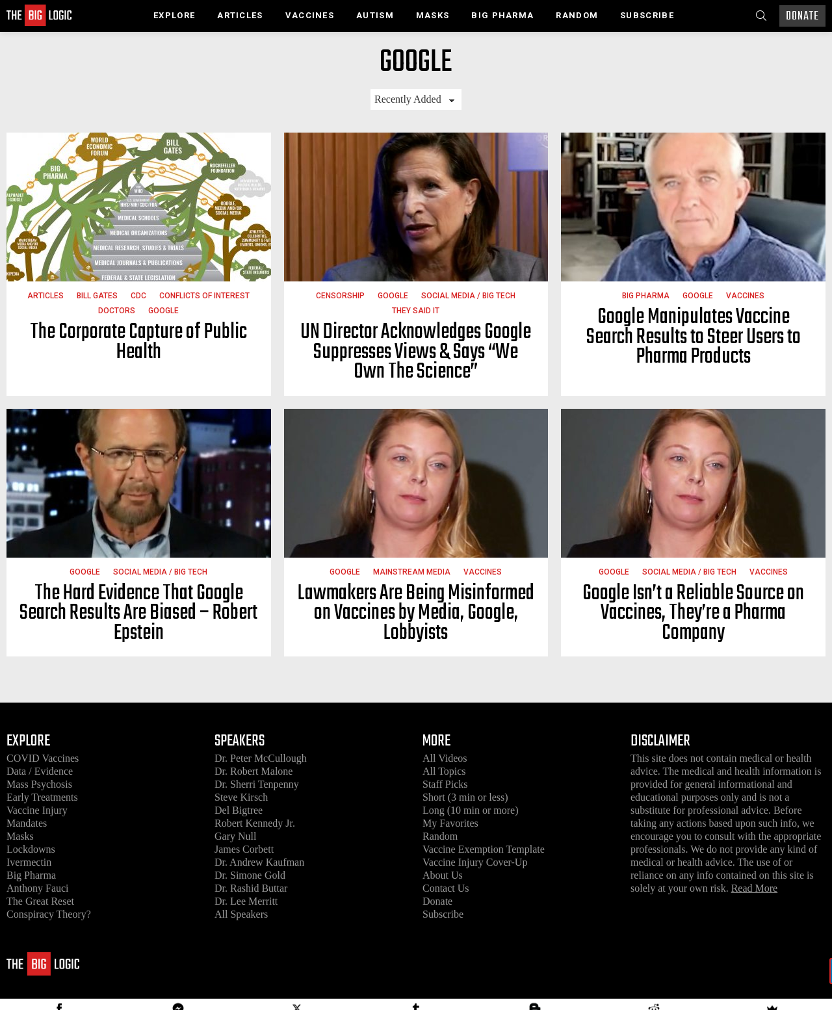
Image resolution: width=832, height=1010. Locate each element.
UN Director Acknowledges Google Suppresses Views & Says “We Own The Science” (415, 352)
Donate (802, 16)
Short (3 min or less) (465, 797)
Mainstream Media (411, 571)
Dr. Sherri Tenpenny (256, 784)
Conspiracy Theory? (48, 914)
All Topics (444, 771)
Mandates (26, 823)
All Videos (444, 758)
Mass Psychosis (39, 784)
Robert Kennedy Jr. (254, 823)
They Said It (415, 310)
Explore (174, 15)
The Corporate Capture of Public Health (138, 342)
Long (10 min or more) (470, 810)
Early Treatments (42, 797)
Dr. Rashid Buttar (250, 888)
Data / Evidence (39, 771)
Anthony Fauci (37, 888)
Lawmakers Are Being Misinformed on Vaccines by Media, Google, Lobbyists (416, 613)
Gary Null (235, 836)
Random (577, 15)
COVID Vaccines (42, 758)
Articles (240, 15)
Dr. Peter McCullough (260, 758)
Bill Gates (97, 295)
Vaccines (309, 15)
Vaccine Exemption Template (483, 849)
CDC (138, 295)
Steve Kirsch (241, 797)
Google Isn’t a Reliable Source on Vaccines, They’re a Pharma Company (693, 613)
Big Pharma (502, 15)
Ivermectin (28, 862)
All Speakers (241, 914)
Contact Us (445, 888)
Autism (375, 15)
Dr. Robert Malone (253, 771)
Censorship (340, 295)
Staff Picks (444, 784)
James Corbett (244, 849)
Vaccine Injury (37, 810)
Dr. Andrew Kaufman (259, 862)
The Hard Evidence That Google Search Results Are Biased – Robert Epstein (138, 613)
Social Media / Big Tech (468, 295)
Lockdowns (30, 849)
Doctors (116, 310)
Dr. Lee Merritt (246, 901)
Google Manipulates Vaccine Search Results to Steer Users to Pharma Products (693, 337)
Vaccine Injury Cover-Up (474, 862)
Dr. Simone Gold (249, 875)
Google (163, 310)
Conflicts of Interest (204, 295)
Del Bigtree (238, 810)
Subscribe (647, 15)
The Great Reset (40, 901)
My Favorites (450, 823)
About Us (442, 875)
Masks (433, 15)
